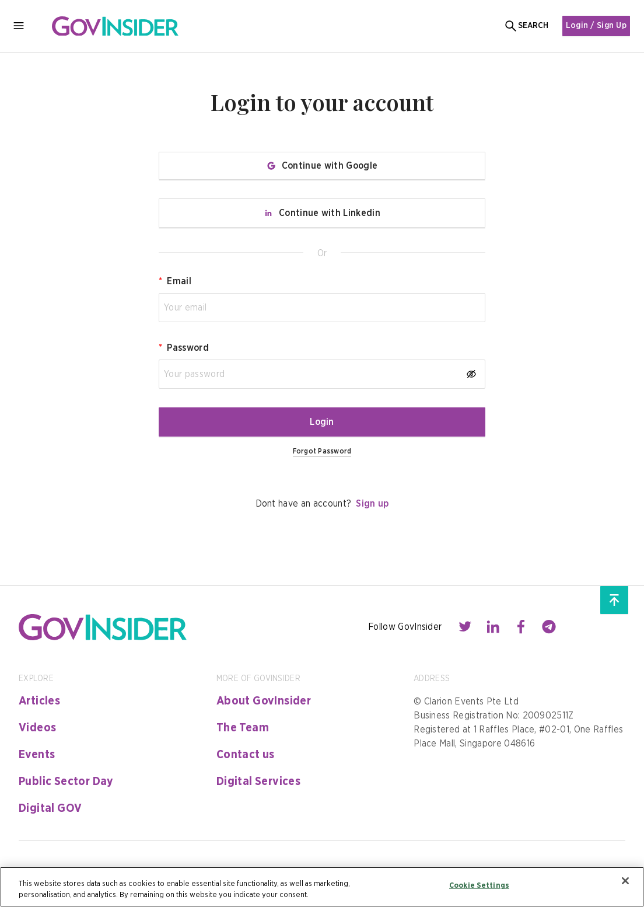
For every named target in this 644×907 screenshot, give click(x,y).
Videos (37, 728)
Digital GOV (50, 808)
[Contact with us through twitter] (465, 627)
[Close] (625, 881)
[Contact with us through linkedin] (493, 627)
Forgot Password (322, 451)
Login (322, 422)
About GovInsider (263, 701)
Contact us (245, 755)
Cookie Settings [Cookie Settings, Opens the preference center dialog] (479, 885)
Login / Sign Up (594, 26)
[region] (322, 887)
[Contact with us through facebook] (521, 627)
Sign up (372, 503)
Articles (39, 701)
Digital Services (258, 781)
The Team (242, 728)
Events (37, 755)
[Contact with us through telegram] (549, 627)
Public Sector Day (66, 781)
